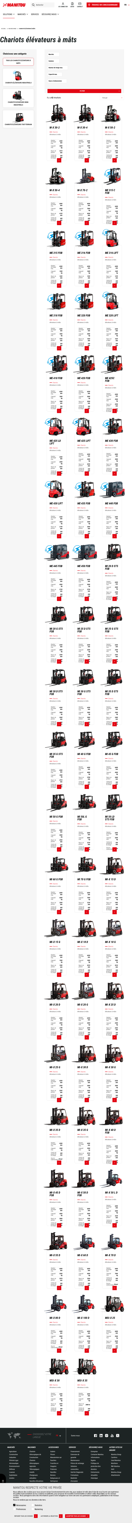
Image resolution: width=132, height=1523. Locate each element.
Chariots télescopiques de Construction (35, 1454)
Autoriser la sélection (52, 1516)
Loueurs (12, 1472)
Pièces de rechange (77, 1463)
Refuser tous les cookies (26, 1516)
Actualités (94, 1475)
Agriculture (13, 1451)
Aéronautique (13, 1463)
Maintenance (75, 1460)
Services (72, 1447)
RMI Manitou (115, 1466)
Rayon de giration (53, 151)
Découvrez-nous (95, 1447)
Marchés (11, 1447)
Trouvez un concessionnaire (103, 4)
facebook (94, 1435)
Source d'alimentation (109, 848)
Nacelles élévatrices (36, 1481)
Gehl (112, 1469)
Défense (12, 1469)
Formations (74, 1475)
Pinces (52, 1454)
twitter (116, 1435)
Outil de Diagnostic (77, 1472)
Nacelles (53, 1472)
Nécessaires (21, 1505)
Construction (13, 1454)
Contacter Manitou (97, 1454)
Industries (12, 1457)
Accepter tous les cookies (77, 1516)
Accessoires (53, 1447)
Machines (32, 1447)
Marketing (39, 1509)
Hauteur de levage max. (53, 142)
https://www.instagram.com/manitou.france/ (105, 1435)
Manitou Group (116, 1454)
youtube (111, 1435)
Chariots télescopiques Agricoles (34, 1463)
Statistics (38, 1505)
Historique (94, 1478)
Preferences (21, 1509)
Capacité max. (53, 146)
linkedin (100, 1435)
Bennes (52, 1475)
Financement (75, 1451)
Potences (53, 1469)
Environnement (14, 1466)
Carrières (114, 1457)
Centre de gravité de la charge (53, 157)
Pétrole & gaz (13, 1460)
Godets (52, 1451)
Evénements (95, 1472)
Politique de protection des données (96, 1466)
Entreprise (94, 1451)
